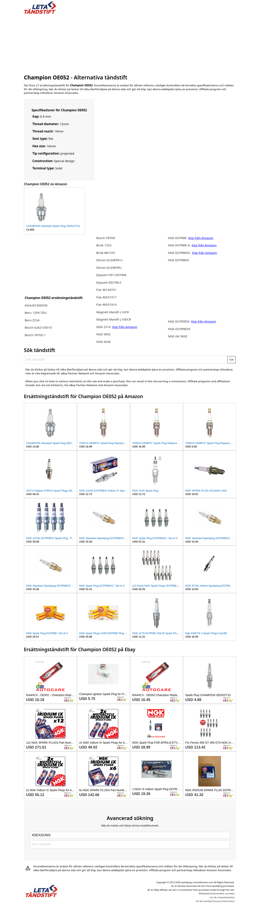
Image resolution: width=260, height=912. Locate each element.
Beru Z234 (32, 320)
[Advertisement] (130, 43)
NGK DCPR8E (177, 238)
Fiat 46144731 (106, 290)
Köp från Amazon (124, 327)
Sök (231, 359)
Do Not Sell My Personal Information (215, 901)
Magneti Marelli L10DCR (113, 319)
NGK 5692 (103, 334)
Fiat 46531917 (106, 297)
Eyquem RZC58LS (108, 282)
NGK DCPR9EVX (179, 329)
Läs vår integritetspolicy (221, 897)
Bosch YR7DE (105, 238)
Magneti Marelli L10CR (112, 312)
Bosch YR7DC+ (35, 335)
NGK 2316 (103, 327)
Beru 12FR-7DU (36, 313)
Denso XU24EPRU (109, 267)
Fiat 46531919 (106, 304)
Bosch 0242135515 (38, 327)
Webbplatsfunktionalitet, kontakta (217, 893)
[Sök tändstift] (126, 360)
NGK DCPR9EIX (179, 321)
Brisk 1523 (103, 245)
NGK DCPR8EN (178, 260)
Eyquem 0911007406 (111, 275)
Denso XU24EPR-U (109, 260)
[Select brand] (130, 835)
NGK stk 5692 (177, 336)
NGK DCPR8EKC (179, 253)
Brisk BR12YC (105, 253)
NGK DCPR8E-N (179, 245)
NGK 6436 (103, 342)
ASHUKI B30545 (36, 305)
